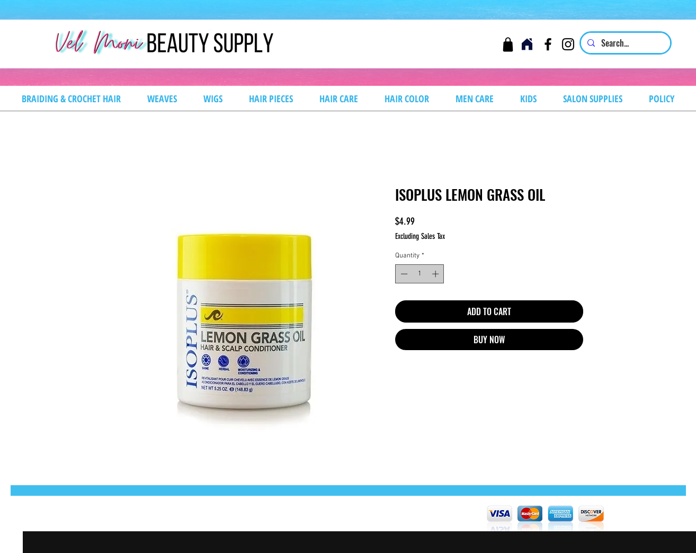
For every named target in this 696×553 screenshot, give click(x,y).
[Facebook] (548, 44)
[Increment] (436, 274)
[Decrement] (403, 274)
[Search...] (624, 43)
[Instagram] (568, 44)
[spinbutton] (419, 274)
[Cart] (507, 44)
